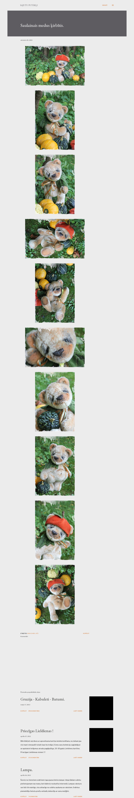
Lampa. (26, 769)
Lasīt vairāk (78, 711)
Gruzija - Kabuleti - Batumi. (42, 699)
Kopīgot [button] (86, 633)
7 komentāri (33, 796)
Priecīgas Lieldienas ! (36, 730)
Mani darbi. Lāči (32, 633)
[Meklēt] (105, 5)
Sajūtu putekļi (29, 5)
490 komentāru (34, 711)
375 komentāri (33, 757)
